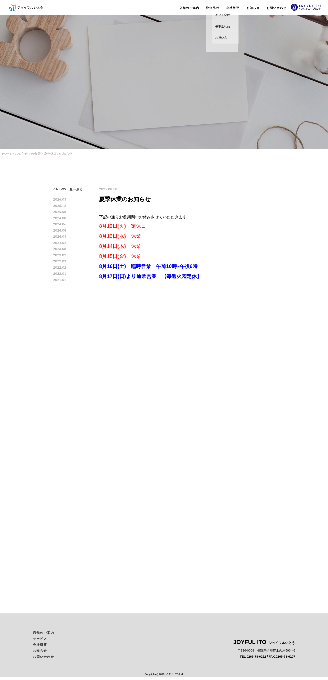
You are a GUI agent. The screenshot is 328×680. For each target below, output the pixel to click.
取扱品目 (212, 8)
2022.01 (59, 273)
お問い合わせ (276, 8)
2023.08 (59, 249)
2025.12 (59, 205)
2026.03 (59, 199)
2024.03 (59, 236)
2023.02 (59, 255)
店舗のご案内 (189, 8)
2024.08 (59, 218)
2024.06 (59, 224)
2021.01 (59, 280)
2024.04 (59, 230)
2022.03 (59, 261)
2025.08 (59, 212)
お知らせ (253, 8)
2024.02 (59, 243)
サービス (40, 642)
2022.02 (59, 267)
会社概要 (233, 8)
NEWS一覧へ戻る (68, 189)
